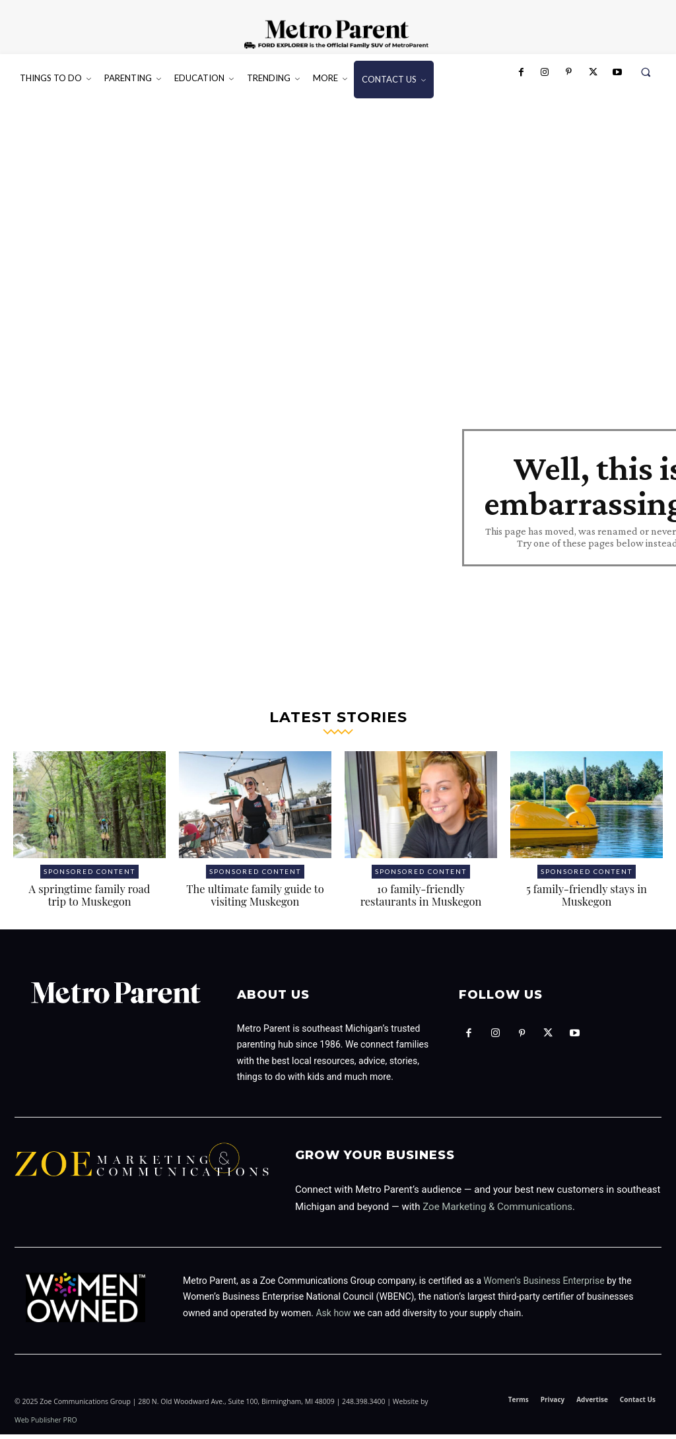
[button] (646, 72)
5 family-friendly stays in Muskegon (586, 900)
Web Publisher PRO (46, 1424)
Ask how (333, 1317)
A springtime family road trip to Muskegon (89, 900)
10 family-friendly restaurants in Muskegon (420, 900)
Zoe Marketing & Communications (497, 1211)
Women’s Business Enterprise (544, 1285)
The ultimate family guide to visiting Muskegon (255, 900)
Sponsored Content (89, 876)
